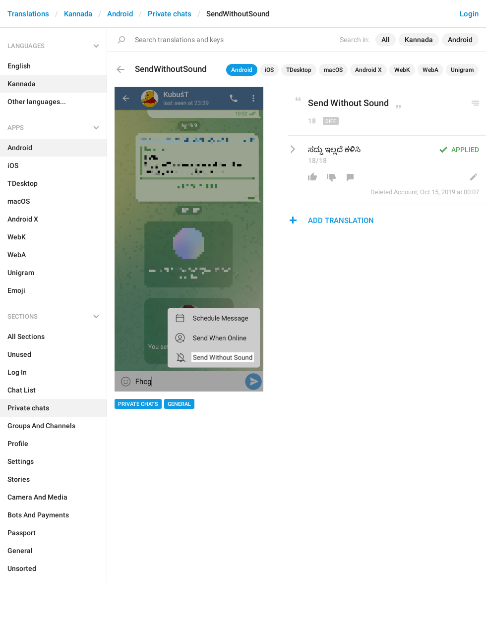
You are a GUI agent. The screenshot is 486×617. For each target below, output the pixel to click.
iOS (269, 69)
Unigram (462, 69)
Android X (368, 69)
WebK (402, 69)
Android (120, 13)
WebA (430, 69)
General (179, 404)
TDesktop (298, 69)
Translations (28, 13)
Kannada (78, 13)
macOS (333, 69)
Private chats (169, 13)
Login (469, 13)
